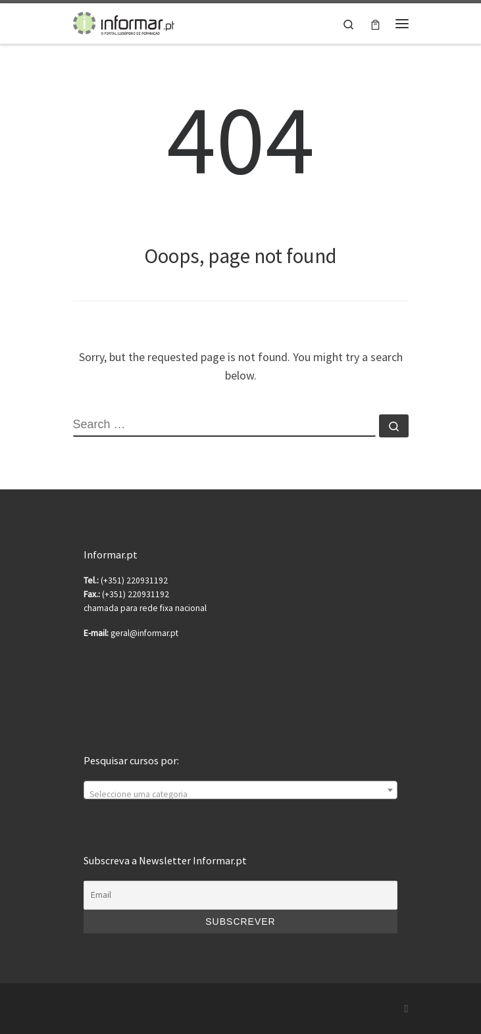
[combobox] (240, 790)
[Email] (240, 895)
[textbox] (240, 795)
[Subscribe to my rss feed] (407, 1008)
